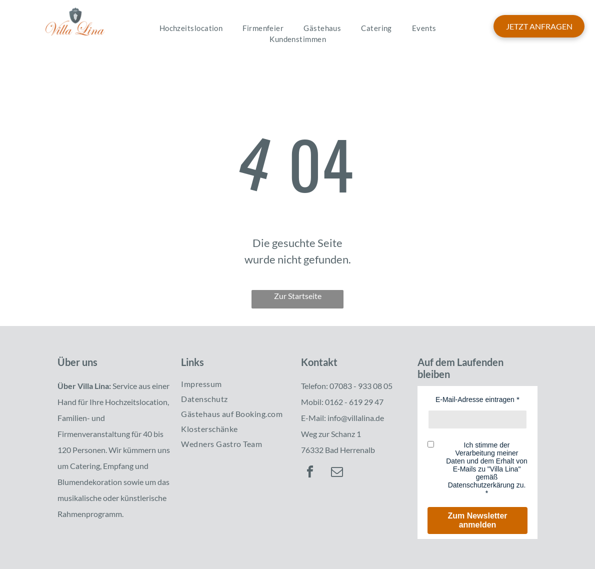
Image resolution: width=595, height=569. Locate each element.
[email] (337, 473)
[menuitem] (191, 28)
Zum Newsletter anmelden (477, 520)
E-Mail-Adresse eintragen (475, 400)
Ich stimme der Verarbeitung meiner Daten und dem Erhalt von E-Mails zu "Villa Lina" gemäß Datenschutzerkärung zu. (487, 465)
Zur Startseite (298, 295)
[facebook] (310, 473)
